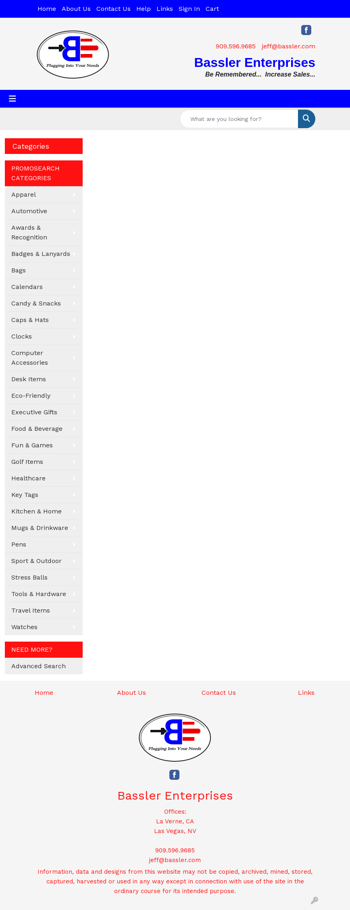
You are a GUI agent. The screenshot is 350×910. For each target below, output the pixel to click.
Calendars (27, 287)
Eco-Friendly (30, 395)
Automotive (29, 211)
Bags (18, 270)
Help (143, 8)
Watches (24, 627)
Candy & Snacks (36, 303)
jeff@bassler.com (288, 46)
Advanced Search (38, 666)
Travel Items (30, 610)
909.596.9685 (236, 46)
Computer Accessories (29, 357)
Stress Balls (29, 577)
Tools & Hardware (38, 594)
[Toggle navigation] (12, 98)
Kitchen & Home (36, 511)
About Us (76, 8)
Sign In (189, 8)
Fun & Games (32, 445)
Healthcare (28, 478)
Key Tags (24, 495)
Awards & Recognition (29, 232)
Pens (18, 544)
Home (47, 8)
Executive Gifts (34, 412)
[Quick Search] (239, 119)
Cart (212, 8)
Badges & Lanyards (40, 254)
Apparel (23, 194)
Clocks (21, 336)
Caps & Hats (30, 320)
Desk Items (28, 379)
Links (164, 8)
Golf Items (27, 461)
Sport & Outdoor (36, 561)
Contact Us (113, 8)
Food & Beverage (36, 428)
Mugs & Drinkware (39, 528)
